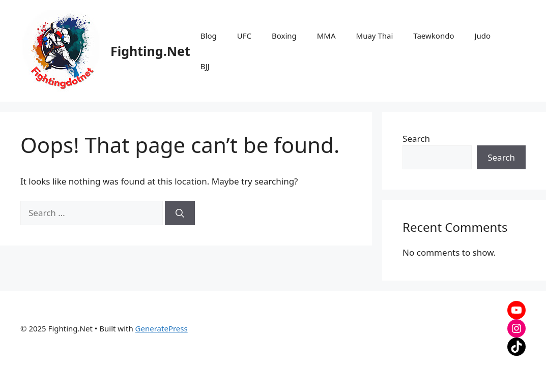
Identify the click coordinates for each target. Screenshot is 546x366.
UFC (244, 35)
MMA (326, 35)
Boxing (284, 35)
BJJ (205, 66)
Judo (482, 35)
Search (416, 138)
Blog (208, 35)
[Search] (180, 213)
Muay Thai (374, 35)
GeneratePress (161, 328)
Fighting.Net (150, 50)
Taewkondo (433, 35)
